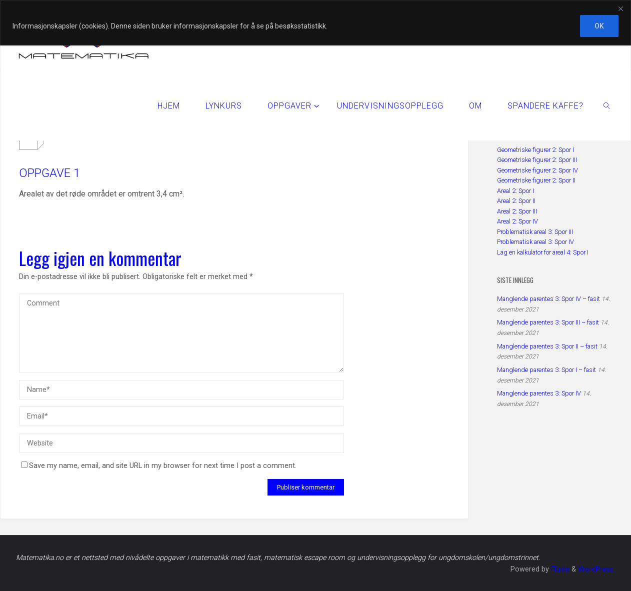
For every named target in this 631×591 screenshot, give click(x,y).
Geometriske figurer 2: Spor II (536, 180)
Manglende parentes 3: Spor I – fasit (546, 370)
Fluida (559, 569)
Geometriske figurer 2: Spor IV (537, 170)
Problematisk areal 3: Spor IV (535, 242)
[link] (607, 105)
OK (599, 26)
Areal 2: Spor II (516, 200)
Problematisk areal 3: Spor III (535, 232)
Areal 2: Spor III (517, 211)
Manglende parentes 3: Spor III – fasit (548, 322)
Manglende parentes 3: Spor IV (539, 393)
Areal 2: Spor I (515, 190)
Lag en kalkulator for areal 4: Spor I (542, 252)
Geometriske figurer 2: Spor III (537, 160)
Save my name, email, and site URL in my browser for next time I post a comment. (158, 466)
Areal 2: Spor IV (517, 221)
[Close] (620, 8)
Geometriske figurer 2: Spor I (535, 150)
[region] (315, 23)
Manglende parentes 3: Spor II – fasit (547, 346)
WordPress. (596, 569)
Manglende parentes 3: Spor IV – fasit (548, 298)
